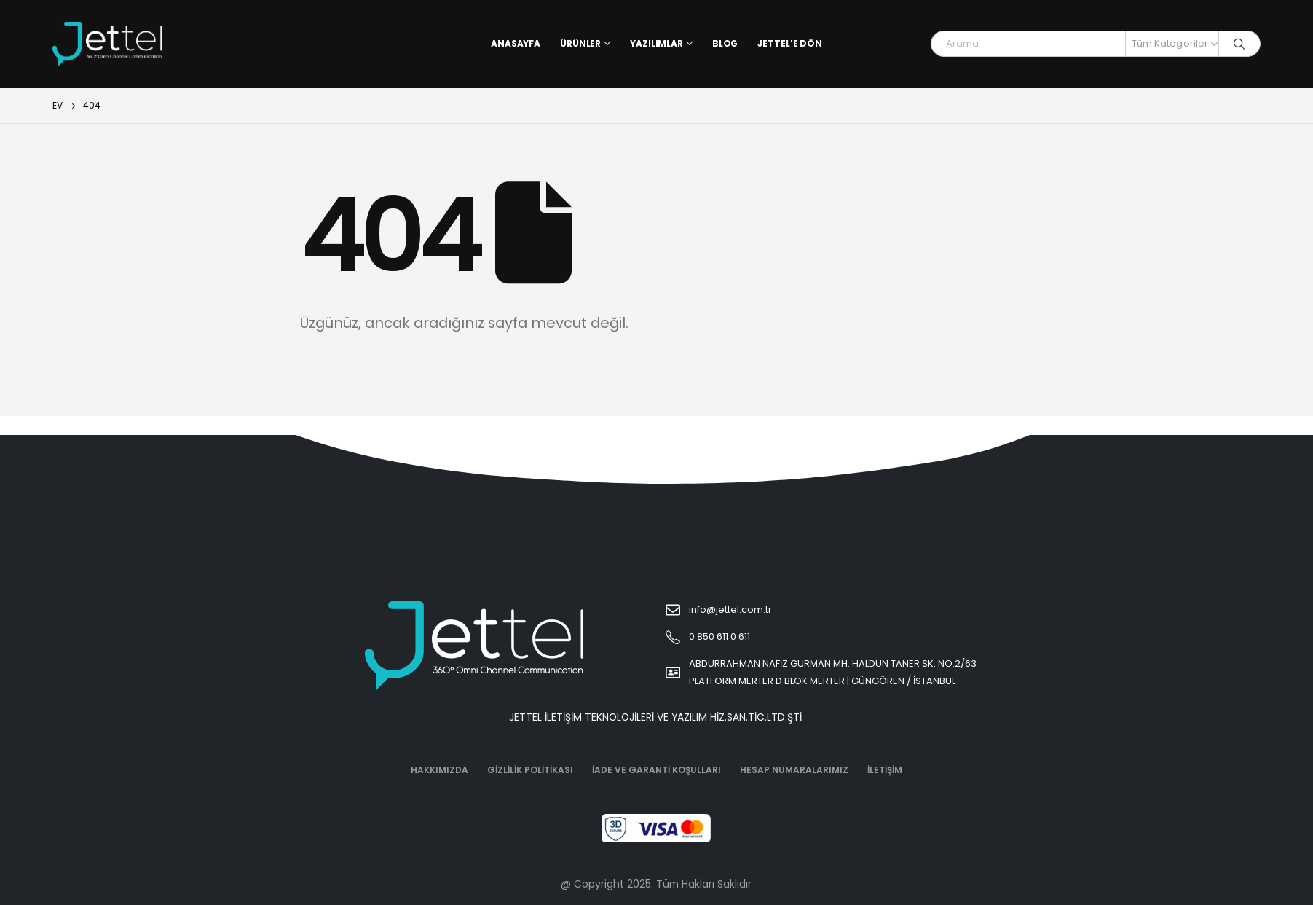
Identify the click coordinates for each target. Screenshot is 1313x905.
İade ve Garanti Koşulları (656, 770)
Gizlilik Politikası (530, 770)
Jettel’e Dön (789, 43)
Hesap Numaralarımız (794, 770)
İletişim (884, 770)
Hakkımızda (439, 770)
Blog (725, 43)
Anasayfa (515, 43)
